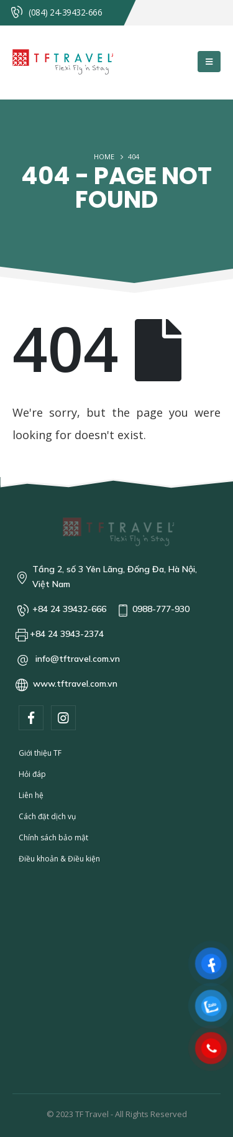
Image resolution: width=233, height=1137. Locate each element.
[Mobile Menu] (209, 61)
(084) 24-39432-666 (65, 12)
